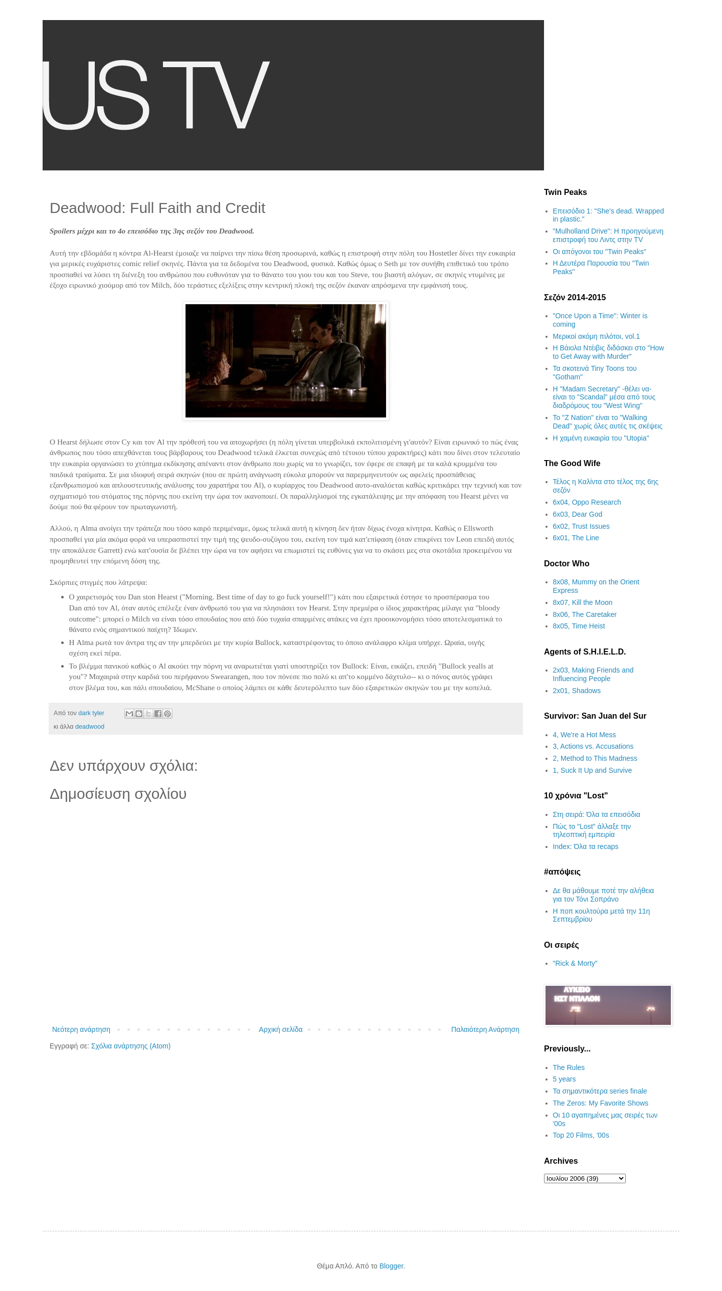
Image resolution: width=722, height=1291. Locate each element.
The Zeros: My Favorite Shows (601, 1103)
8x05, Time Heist (579, 626)
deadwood (89, 726)
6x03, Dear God (578, 514)
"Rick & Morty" (575, 963)
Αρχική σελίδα (280, 1029)
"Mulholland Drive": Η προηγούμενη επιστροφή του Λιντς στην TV (608, 235)
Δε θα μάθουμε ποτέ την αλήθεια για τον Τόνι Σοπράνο (603, 895)
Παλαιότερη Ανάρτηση (485, 1029)
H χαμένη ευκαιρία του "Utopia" (601, 438)
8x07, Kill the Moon (583, 602)
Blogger (391, 1266)
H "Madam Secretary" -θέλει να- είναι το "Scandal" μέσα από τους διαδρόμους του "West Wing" (604, 397)
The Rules (569, 1067)
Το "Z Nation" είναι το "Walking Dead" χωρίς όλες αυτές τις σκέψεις (608, 421)
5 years (564, 1079)
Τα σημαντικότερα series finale (600, 1091)
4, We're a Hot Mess (584, 735)
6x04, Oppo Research (587, 502)
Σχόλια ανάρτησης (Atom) (131, 1046)
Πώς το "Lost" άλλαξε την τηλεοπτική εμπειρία (592, 830)
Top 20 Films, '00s (581, 1135)
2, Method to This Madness (595, 758)
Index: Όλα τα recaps (586, 846)
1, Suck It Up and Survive (592, 770)
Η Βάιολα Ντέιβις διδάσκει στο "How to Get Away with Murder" (608, 352)
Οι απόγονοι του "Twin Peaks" (599, 252)
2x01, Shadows (577, 691)
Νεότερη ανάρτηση (81, 1029)
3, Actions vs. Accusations (593, 746)
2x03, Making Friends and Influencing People (593, 674)
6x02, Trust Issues (581, 526)
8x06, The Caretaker (585, 614)
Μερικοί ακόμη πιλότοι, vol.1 (596, 336)
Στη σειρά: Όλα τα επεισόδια (597, 814)
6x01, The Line (576, 538)
